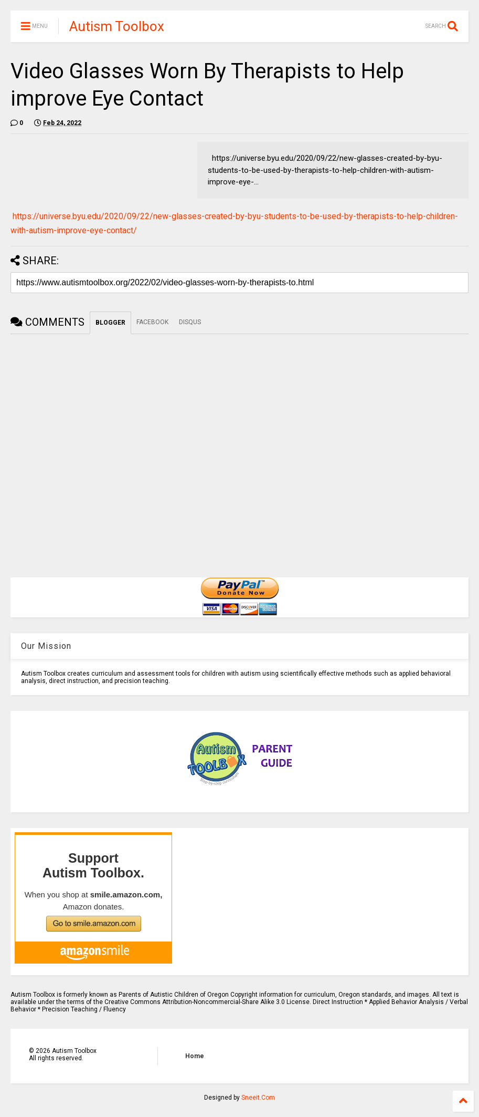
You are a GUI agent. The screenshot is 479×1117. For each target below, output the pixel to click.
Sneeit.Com (258, 1097)
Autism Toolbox (116, 26)
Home (194, 1056)
